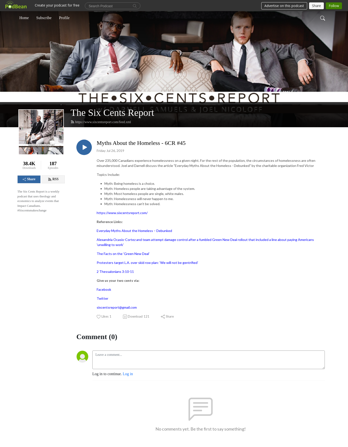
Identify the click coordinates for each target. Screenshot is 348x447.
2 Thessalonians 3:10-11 (115, 271)
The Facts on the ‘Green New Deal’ (123, 254)
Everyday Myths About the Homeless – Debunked (134, 231)
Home (24, 18)
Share (29, 179)
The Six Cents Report (112, 112)
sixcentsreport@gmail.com (117, 307)
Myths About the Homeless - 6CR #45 (141, 143)
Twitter (102, 298)
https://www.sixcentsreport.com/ (122, 213)
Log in (128, 374)
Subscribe (43, 18)
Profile (64, 18)
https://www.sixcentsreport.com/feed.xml (101, 122)
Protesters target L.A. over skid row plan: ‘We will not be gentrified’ (147, 263)
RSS (53, 179)
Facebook (104, 289)
